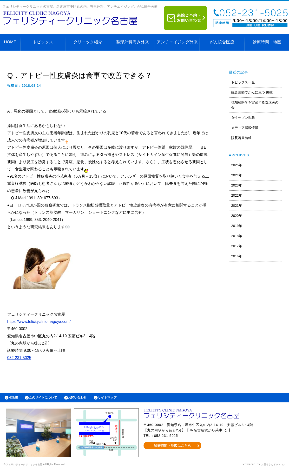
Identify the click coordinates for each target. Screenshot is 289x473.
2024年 (236, 175)
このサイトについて (49, 399)
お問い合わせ (88, 399)
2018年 (236, 236)
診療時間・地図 (267, 42)
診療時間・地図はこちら (172, 448)
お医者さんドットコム (269, 467)
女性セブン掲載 (243, 118)
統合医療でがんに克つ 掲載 (252, 92)
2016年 (236, 256)
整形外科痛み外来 (132, 42)
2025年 (236, 165)
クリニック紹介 (87, 42)
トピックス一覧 (243, 82)
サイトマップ (122, 399)
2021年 (236, 205)
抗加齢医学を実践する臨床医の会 (254, 104)
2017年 (236, 246)
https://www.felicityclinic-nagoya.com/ (39, 322)
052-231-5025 (19, 358)
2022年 (236, 195)
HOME (10, 42)
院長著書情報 (241, 138)
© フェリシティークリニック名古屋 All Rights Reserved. (45, 467)
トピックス (43, 42)
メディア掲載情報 (244, 128)
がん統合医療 (222, 42)
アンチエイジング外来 (177, 42)
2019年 (236, 226)
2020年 (236, 216)
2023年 (236, 185)
